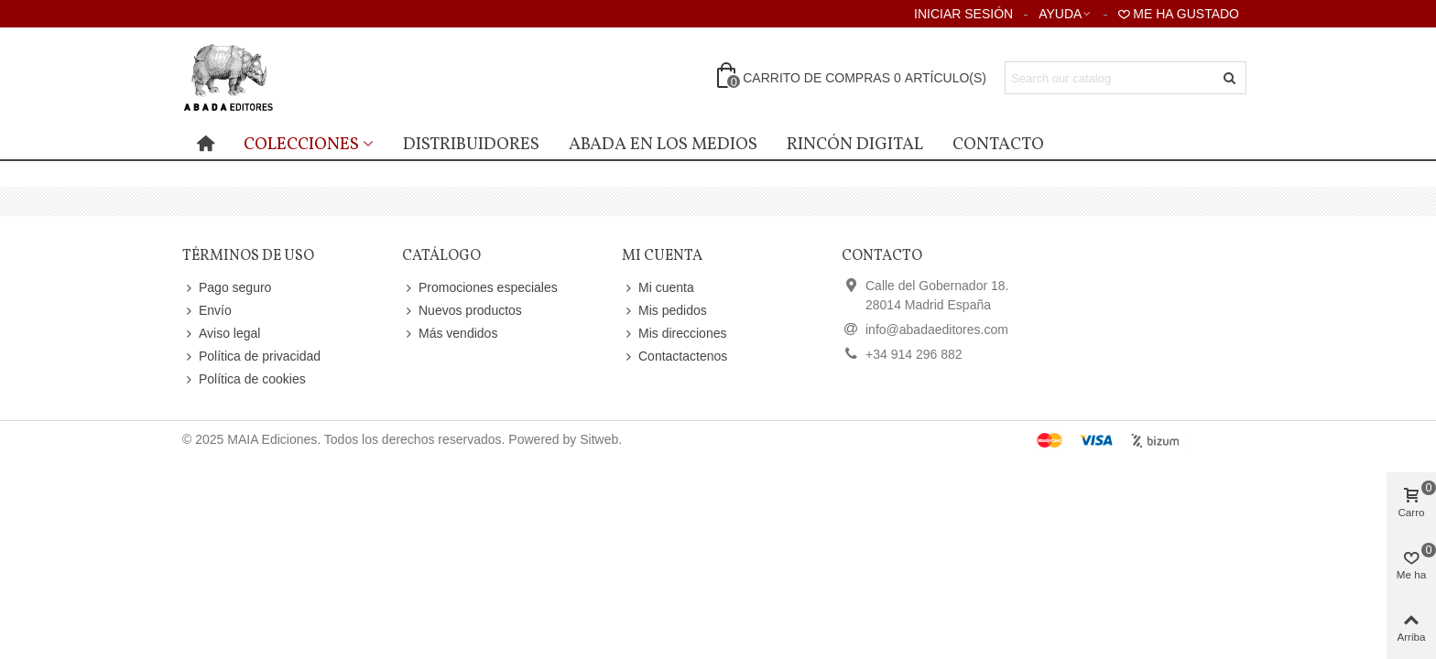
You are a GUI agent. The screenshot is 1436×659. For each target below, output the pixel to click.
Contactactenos (674, 356)
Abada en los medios (663, 145)
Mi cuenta (658, 287)
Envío (207, 310)
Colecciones (301, 145)
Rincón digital (855, 145)
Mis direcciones (674, 333)
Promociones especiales (480, 287)
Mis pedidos (664, 310)
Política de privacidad (251, 356)
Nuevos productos (462, 310)
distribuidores (471, 145)
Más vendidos (449, 333)
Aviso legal (221, 333)
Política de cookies (244, 379)
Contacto (998, 145)
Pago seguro (226, 287)
